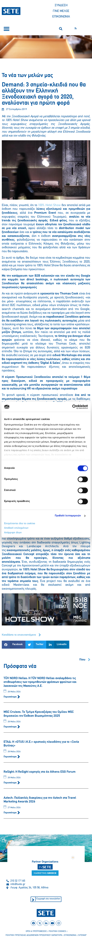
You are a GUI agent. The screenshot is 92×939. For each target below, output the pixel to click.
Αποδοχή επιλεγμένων (16, 528)
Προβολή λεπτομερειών (68, 515)
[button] (6, 29)
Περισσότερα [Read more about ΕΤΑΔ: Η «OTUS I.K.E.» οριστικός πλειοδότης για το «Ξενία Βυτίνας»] (10, 756)
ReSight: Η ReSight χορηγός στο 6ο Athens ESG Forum (40, 772)
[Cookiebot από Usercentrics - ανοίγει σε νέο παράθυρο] (72, 406)
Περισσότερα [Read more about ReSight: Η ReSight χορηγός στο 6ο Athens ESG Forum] (10, 782)
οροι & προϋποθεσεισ (36, 931)
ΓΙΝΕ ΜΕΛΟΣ (61, 11)
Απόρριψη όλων (13, 532)
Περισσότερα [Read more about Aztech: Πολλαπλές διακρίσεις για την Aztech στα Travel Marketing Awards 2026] (10, 812)
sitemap (82, 935)
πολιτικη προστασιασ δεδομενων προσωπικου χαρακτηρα (34, 935)
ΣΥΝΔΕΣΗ (61, 5)
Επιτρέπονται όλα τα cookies (19, 523)
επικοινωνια (70, 935)
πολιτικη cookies (57, 931)
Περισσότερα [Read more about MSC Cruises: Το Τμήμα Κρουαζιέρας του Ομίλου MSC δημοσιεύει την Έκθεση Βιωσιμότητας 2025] (10, 726)
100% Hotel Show (49, 205)
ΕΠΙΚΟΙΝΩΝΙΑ (61, 16)
